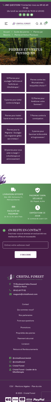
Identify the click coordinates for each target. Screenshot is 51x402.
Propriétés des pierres (25, 333)
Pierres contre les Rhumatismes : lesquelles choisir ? (38, 82)
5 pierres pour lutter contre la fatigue (13, 101)
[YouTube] (31, 14)
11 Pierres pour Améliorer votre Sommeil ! (38, 101)
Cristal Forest (18, 365)
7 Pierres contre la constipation (38, 117)
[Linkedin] (27, 14)
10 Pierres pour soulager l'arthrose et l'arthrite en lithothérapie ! (13, 82)
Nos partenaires (25, 315)
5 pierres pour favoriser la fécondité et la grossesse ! (38, 134)
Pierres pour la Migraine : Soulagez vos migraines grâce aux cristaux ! (13, 134)
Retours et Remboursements (25, 349)
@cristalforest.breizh (22, 358)
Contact (25, 304)
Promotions (25, 327)
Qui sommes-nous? (25, 309)
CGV (11, 386)
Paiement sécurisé (25, 338)
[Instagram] (24, 14)
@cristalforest (19, 362)
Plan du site (37, 386)
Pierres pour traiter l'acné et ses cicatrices (13, 117)
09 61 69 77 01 (19, 290)
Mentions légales (22, 386)
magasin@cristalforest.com (25, 294)
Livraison (25, 344)
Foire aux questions (25, 320)
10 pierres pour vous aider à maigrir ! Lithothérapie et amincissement (13, 154)
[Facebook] (20, 14)
